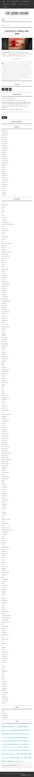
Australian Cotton (6, 63)
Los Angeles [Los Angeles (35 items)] (23, 744)
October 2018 (4, 145)
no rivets (3, 491)
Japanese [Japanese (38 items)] (25, 737)
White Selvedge (5, 692)
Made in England (5, 435)
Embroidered (4, 320)
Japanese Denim (7, 66)
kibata (3, 390)
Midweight (6, 68)
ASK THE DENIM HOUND (26, 1)
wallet (3, 677)
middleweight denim (24, 74)
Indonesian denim (5, 356)
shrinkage (4, 570)
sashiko (3, 557)
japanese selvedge (26, 73)
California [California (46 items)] (9, 726)
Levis (3, 412)
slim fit (3, 577)
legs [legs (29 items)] (17, 744)
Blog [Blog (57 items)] (4, 726)
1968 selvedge (4, 204)
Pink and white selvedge (8, 76)
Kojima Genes (4, 395)
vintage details (22, 69)
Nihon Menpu (4, 487)
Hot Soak (3, 348)
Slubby (29, 68)
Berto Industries (5, 236)
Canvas (3, 271)
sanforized (4, 555)
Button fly (4, 262)
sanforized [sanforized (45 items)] (27, 754)
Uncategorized (4, 654)
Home (4, 1)
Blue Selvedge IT (5, 254)
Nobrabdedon (4, 493)
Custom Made (4, 299)
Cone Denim (4, 292)
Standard (3, 592)
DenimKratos (4, 309)
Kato (3, 388)
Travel (3, 636)
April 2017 (4, 171)
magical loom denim (16, 74)
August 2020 (4, 137)
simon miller (4, 574)
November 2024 (5, 132)
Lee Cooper (4, 408)
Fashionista (23, 775)
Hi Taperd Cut (8, 64)
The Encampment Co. (6, 617)
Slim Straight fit (5, 579)
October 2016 (4, 182)
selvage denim (24, 76)
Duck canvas (4, 316)
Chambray (4, 279)
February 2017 (4, 175)
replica (3, 538)
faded (3, 322)
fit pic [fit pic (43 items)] (25, 734)
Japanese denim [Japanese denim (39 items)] (7, 741)
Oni (2, 510)
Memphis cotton (5, 465)
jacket (3, 66)
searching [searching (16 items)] (4, 757)
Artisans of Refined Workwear (8, 224)
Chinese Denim (5, 281)
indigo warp (28, 64)
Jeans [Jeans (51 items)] (10, 744)
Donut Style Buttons (6, 311)
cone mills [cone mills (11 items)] (15, 726)
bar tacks (3, 232)
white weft (27, 69)
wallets (3, 679)
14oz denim (8, 71)
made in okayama (10, 74)
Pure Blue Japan (5, 523)
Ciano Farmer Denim (6, 284)
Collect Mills (4, 290)
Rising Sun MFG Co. (6, 547)
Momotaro (4, 470)
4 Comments (23, 35)
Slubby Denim (4, 69)
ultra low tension (5, 651)
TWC (3, 641)
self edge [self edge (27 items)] (9, 757)
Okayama (9, 68)
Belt (2, 234)
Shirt (3, 564)
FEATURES (26, 4)
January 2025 (4, 130)
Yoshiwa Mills (4, 698)
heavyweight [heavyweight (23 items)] (8, 737)
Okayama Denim (14, 68)
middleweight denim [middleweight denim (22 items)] (23, 747)
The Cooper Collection (6, 615)
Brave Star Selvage (5, 256)
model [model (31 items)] (4, 750)
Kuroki (3, 401)
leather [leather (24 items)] (14, 744)
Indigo (24, 64)
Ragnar (3, 525)
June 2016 (4, 190)
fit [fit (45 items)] (22, 734)
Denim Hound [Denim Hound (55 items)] (18, 730)
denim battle (4, 303)
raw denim (15, 76)
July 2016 (4, 188)
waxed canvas (4, 684)
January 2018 (4, 156)
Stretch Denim (4, 600)
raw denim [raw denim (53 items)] (23, 750)
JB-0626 (3, 378)
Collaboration (4, 286)
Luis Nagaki (4, 431)
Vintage (3, 669)
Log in (3, 711)
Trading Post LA (5, 634)
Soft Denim (4, 589)
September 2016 (5, 184)
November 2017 (5, 160)
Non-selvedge (4, 495)
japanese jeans (20, 73)
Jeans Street (4, 380)
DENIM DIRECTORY (6, 4)
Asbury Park (4, 228)
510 (2, 213)
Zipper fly (19, 79)
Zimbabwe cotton (5, 701)
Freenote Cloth (5, 324)
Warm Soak (4, 681)
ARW (3, 226)
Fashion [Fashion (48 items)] (18, 734)
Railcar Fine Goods (5, 527)
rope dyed (25, 68)
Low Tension (26, 66)
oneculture (4, 508)
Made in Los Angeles (6, 446)
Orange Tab (4, 515)
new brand (4, 485)
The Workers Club (5, 621)
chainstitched (19, 63)
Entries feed (4, 713)
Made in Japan (4, 442)
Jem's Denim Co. (5, 382)
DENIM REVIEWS (14, 4)
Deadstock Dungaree (6, 301)
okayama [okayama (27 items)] (8, 750)
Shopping (4, 568)
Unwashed (4, 660)
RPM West (4, 551)
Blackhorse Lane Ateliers (7, 251)
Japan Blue (4, 367)
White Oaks (4, 690)
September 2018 (5, 147)
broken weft (4, 258)
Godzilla (3, 328)
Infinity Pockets (5, 358)
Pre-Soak (19, 68)
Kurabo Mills (4, 399)
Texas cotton (4, 613)
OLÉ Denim (4, 502)
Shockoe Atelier (5, 566)
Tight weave (4, 628)
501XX (3, 211)
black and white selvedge (7, 243)
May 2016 (4, 192)
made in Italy (4, 440)
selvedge (3, 562)
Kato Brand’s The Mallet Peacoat (8, 98)
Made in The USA (5, 463)
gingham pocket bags (6, 326)
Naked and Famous (5, 476)
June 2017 (4, 169)
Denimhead (17, 71)
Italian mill (4, 361)
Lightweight (4, 416)
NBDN (3, 480)
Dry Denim (21, 71)
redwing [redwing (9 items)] (15, 754)
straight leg (4, 598)
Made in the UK (5, 461)
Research (3, 540)
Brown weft (4, 260)
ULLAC (3, 649)
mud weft (3, 474)
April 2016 (4, 194)
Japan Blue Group (5, 369)
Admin (18, 35)
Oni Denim (4, 512)
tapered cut (11, 69)
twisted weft (4, 643)
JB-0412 (3, 376)
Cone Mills (4, 294)
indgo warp (9, 73)
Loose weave (22, 66)
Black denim (4, 245)
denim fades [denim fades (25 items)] (8, 730)
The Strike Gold (5, 619)
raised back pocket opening (7, 530)
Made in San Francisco (6, 453)
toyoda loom (24, 77)
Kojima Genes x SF (5, 397)
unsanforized (4, 79)
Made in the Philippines (6, 459)
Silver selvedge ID (5, 572)
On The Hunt (4, 504)
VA (2, 664)
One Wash (4, 506)
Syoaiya (3, 604)
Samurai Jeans (4, 553)
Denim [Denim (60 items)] (20, 726)
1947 (3, 202)
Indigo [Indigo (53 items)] (19, 737)
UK (2, 645)
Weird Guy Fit (4, 686)
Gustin (3, 331)
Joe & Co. (4, 384)
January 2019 (4, 141)
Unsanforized (16, 69)
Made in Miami (5, 448)
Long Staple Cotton (5, 420)
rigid (22, 68)
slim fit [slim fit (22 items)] (21, 757)
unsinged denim (5, 658)
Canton (3, 266)
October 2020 (4, 135)
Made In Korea (5, 444)
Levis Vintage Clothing (6, 414)
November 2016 (5, 180)
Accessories (4, 219)
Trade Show (4, 632)
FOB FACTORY (26, 71)
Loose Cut (4, 423)
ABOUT (8, 1)
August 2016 (4, 186)
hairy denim (29, 63)
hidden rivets (13, 64)
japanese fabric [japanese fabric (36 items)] (18, 741)
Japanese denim (14, 73)
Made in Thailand (5, 457)
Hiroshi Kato (4, 346)
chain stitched (13, 63)
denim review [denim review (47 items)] (10, 734)
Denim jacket (12, 71)
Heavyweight (4, 337)
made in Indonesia (5, 438)
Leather (17, 66)
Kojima (3, 393)
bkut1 (3, 241)
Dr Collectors (4, 313)
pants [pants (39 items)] (13, 750)
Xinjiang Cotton (5, 696)
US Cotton (4, 662)
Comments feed (5, 715)
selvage (3, 559)
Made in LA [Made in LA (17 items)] (7, 747)
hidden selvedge (19, 64)
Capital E (3, 273)
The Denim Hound (17, 13)
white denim (4, 688)
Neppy (3, 482)
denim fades (4, 305)
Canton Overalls (5, 269)
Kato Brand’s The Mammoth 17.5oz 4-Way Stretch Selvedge (14, 100)
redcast (3, 536)
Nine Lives (4, 489)
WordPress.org (4, 717)
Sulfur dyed (4, 602)
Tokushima (4, 630)
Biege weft (4, 239)
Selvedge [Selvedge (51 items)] (15, 757)
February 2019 (4, 139)
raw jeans (19, 76)
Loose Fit (3, 425)
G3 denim (30, 71)
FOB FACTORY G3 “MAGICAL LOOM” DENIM (17, 32)
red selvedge (4, 534)
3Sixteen (3, 207)
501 (2, 209)
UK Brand (4, 647)
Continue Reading (17, 58)
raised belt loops (5, 532)
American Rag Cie (5, 222)
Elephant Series (5, 318)
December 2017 (5, 158)
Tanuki (3, 607)
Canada (3, 264)
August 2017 (4, 165)
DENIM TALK (21, 4)
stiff (7, 69)
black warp (4, 247)
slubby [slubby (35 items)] (25, 757)
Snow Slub (4, 587)
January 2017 (4, 177)
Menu (3, 20)
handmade (3, 64)
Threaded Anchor (5, 626)
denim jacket (24, 63)
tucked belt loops (5, 639)
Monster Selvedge (5, 472)
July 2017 (4, 167)
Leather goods (4, 405)
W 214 (3, 675)
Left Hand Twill (5, 410)
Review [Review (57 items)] (20, 754)
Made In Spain (4, 455)
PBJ (2, 517)
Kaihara (3, 386)
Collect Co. (4, 288)
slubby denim (12, 77)
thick (3, 624)
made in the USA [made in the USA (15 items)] (14, 747)
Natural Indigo (4, 478)
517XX (3, 215)
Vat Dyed (3, 666)
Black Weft (4, 249)
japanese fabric (13, 66)
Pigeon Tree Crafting (6, 519)
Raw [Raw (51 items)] (17, 750)
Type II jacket (29, 77)
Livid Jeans (4, 418)
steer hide (4, 594)
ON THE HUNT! (5, 7)
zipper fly (4, 703)
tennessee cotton (5, 611)
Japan (3, 365)
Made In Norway (5, 450)
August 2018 (4, 150)
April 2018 (4, 154)
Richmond (4, 542)
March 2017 (4, 173)
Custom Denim (5, 296)
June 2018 (4, 152)
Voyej (3, 673)
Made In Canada (5, 433)
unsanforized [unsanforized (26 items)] (17, 761)
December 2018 (5, 143)
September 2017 (5, 162)
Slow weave (4, 581)
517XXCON (4, 217)
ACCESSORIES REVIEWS (16, 1)
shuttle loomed (7, 77)
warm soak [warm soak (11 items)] (23, 761)
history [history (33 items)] (14, 737)
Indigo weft (4, 354)
